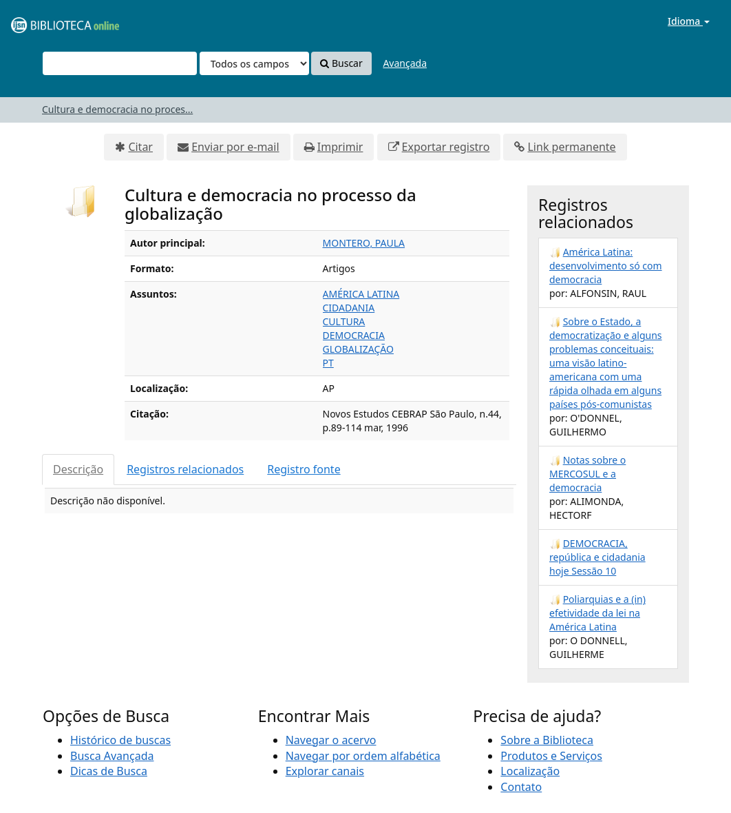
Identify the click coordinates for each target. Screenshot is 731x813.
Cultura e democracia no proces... (117, 109)
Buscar (341, 63)
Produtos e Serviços (551, 755)
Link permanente (571, 146)
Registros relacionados (185, 469)
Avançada (405, 63)
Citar (140, 146)
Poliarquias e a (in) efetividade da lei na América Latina (597, 613)
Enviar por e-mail (235, 146)
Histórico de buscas (120, 740)
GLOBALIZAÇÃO (358, 349)
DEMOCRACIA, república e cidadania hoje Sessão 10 (597, 557)
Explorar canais (325, 771)
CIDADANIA (349, 307)
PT (328, 362)
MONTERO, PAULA (364, 242)
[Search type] (254, 63)
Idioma (689, 21)
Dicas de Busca (108, 771)
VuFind (44, 21)
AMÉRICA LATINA (361, 293)
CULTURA (344, 321)
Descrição (78, 469)
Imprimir (340, 146)
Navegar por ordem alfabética (363, 755)
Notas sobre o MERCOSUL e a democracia (587, 473)
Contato (521, 786)
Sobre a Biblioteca (546, 740)
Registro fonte (303, 469)
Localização (530, 771)
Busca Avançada (111, 755)
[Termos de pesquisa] (120, 63)
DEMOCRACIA (354, 335)
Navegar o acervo (331, 740)
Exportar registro (446, 146)
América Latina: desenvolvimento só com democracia (605, 265)
